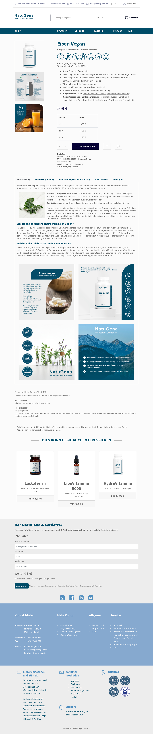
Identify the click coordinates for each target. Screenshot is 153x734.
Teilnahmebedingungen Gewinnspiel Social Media (126, 638)
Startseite (63, 31)
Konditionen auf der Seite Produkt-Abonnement (39, 429)
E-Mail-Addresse (23, 541)
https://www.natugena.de (24, 413)
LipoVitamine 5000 (76, 486)
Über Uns (81, 31)
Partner (100, 31)
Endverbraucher (23, 578)
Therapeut (37, 578)
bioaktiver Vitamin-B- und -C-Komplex (117, 488)
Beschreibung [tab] (23, 179)
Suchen (99, 18)
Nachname (19, 561)
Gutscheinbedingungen (125, 644)
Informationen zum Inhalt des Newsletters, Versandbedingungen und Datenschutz (73, 586)
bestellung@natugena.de (35, 649)
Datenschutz (99, 625)
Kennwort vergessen (71, 631)
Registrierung (67, 628)
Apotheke (49, 578)
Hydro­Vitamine (118, 483)
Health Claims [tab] (102, 179)
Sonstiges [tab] (118, 179)
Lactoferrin (35, 483)
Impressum (98, 628)
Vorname (19, 551)
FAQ (130, 31)
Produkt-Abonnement (125, 628)
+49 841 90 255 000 (21, 408)
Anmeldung (66, 625)
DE (116, 3)
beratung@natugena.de (35, 653)
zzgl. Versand (73, 167)
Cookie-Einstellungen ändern (76, 728)
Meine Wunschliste (70, 634)
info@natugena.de (99, 3)
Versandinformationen (125, 631)
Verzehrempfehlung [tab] (44, 179)
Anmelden (133, 3)
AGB (94, 631)
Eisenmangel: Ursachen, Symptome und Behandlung (106, 93)
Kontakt (117, 31)
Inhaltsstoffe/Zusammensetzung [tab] (74, 179)
